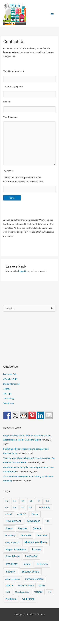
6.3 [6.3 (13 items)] (47, 501)
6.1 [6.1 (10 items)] (39, 501)
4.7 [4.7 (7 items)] (6, 501)
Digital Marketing (11, 384)
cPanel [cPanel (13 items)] (8, 514)
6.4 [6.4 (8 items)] (6, 507)
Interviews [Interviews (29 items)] (42, 535)
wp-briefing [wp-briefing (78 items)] (28, 598)
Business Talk (10, 374)
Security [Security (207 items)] (10, 571)
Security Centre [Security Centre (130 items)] (30, 571)
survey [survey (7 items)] (42, 585)
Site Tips (7, 393)
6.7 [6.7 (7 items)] (22, 507)
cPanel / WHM (10, 379)
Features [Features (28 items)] (22, 528)
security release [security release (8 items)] (12, 579)
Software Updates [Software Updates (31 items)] (34, 579)
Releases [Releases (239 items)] (42, 564)
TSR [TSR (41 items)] (8, 591)
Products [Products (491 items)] (11, 564)
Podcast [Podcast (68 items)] (36, 549)
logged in (22, 271)
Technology (8, 398)
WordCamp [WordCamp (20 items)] (11, 599)
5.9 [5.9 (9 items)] (22, 501)
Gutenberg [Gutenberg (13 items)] (10, 535)
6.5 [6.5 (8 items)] (14, 507)
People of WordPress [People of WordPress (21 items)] (16, 549)
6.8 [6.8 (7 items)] (30, 507)
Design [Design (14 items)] (35, 514)
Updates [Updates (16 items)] (38, 592)
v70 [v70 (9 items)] (49, 592)
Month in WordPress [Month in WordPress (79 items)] (36, 542)
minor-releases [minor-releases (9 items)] (12, 542)
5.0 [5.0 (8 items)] (14, 501)
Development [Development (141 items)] (13, 520)
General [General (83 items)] (37, 528)
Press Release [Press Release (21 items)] (13, 556)
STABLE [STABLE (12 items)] (9, 585)
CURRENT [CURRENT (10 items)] (21, 514)
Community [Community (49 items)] (44, 507)
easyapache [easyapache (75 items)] (33, 520)
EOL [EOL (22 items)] (48, 521)
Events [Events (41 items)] (9, 528)
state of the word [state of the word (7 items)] (26, 585)
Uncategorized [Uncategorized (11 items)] (22, 592)
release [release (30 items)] (27, 564)
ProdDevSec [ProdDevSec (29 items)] (31, 556)
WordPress (8, 403)
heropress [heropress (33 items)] (26, 535)
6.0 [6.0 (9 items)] (31, 501)
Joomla (7, 388)
